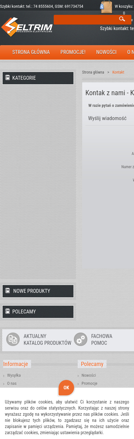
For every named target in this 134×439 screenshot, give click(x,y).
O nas (12, 383)
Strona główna (93, 72)
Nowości (89, 375)
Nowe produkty (31, 291)
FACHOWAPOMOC (101, 339)
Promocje (89, 383)
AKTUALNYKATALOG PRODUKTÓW (47, 339)
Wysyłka (14, 375)
